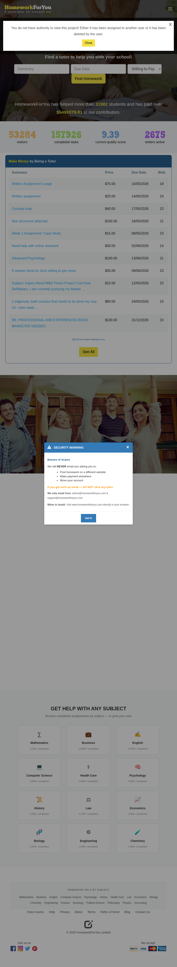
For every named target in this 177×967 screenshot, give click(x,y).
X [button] (170, 24)
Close (88, 43)
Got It (88, 518)
